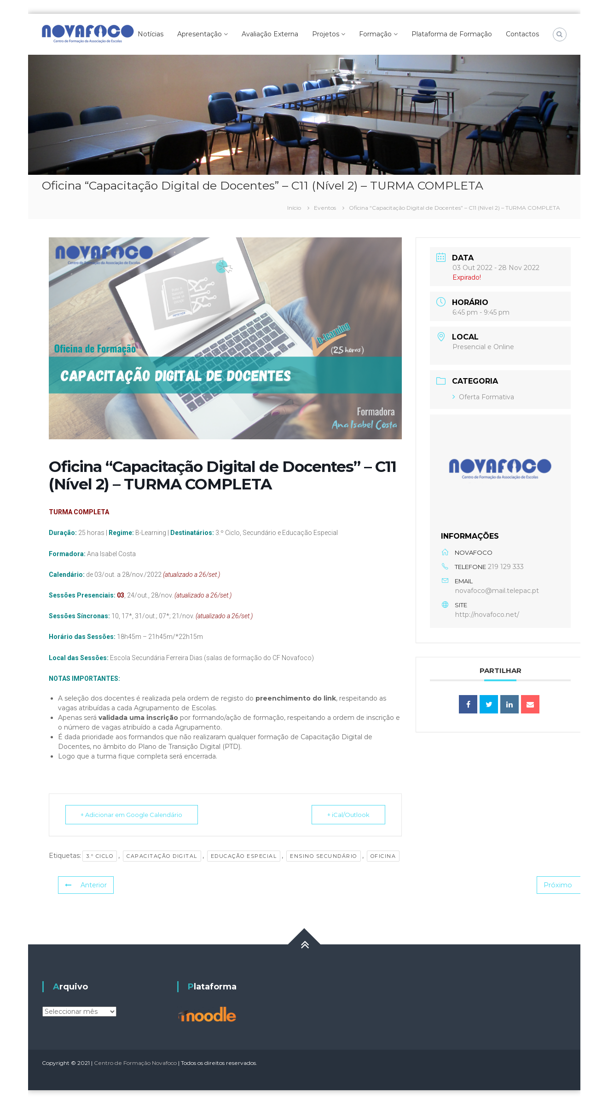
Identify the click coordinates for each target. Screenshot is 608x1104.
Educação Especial (244, 856)
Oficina (383, 856)
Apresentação (199, 34)
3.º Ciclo (100, 856)
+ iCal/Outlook (348, 814)
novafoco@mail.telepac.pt (497, 590)
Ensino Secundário (323, 856)
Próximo (566, 885)
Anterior (85, 885)
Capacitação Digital (162, 856)
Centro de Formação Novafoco (135, 1062)
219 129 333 (506, 567)
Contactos (522, 34)
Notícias (150, 34)
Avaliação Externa (270, 34)
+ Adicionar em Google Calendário (132, 814)
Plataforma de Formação (451, 34)
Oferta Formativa (483, 397)
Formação (375, 34)
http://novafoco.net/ (487, 614)
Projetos (325, 34)
